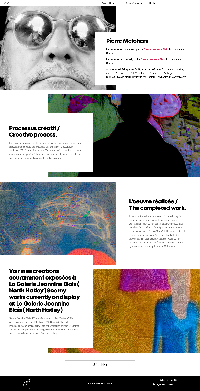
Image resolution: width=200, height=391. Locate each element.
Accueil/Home (108, 3)
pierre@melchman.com (164, 384)
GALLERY (99, 364)
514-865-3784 (168, 379)
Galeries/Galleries (133, 3)
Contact (153, 3)
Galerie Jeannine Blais (156, 49)
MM (6, 3)
